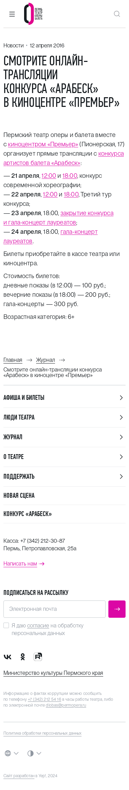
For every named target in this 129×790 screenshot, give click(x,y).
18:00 (70, 175)
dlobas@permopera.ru (66, 705)
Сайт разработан (18, 775)
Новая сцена (18, 495)
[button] (12, 13)
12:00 (49, 175)
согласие (38, 625)
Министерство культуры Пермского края (53, 673)
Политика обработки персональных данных (42, 733)
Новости (13, 45)
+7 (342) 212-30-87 (42, 541)
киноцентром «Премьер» (43, 144)
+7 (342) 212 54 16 (44, 699)
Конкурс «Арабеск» (27, 514)
